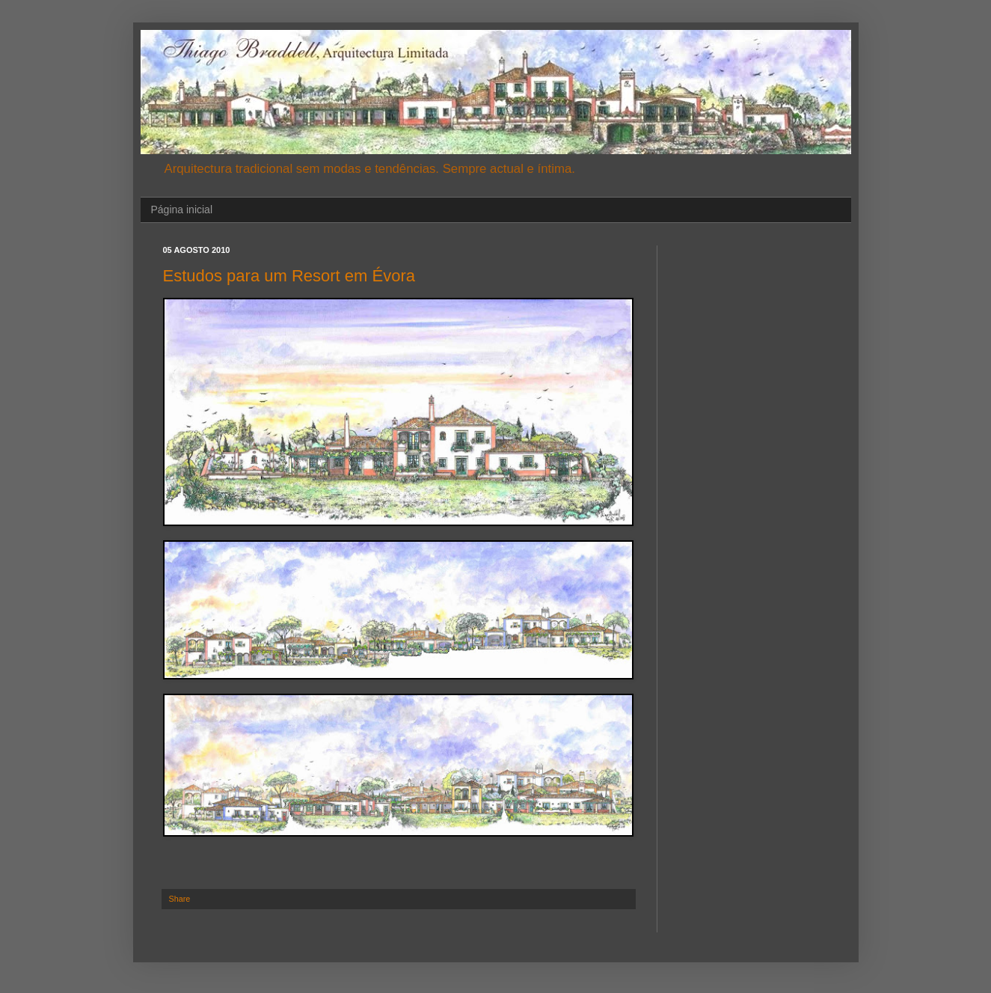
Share (180, 898)
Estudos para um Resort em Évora (289, 275)
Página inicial (182, 210)
